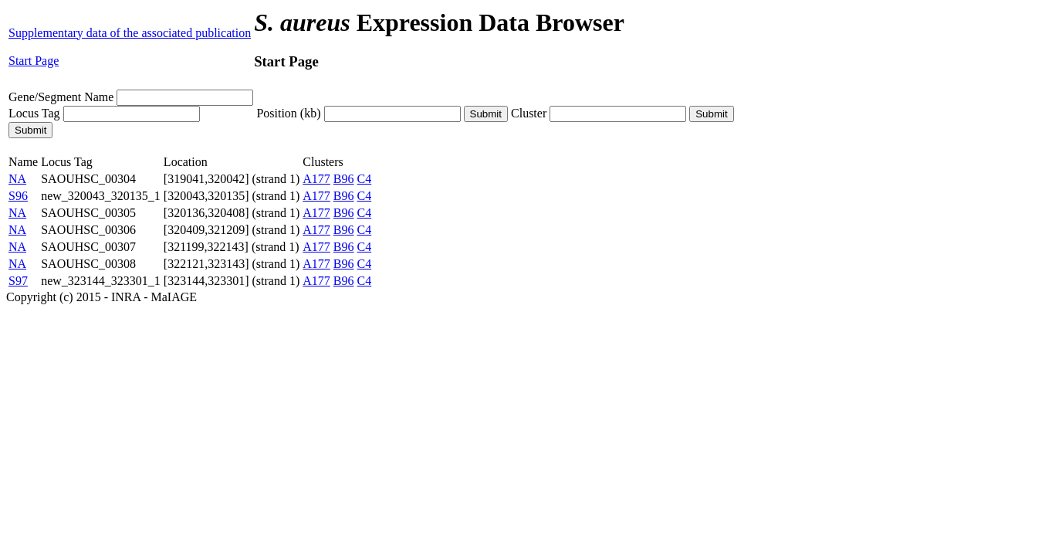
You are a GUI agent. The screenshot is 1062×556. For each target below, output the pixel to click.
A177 (316, 178)
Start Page (33, 60)
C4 (364, 178)
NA (17, 178)
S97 (18, 280)
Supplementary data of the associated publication (129, 32)
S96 (18, 195)
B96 (343, 178)
